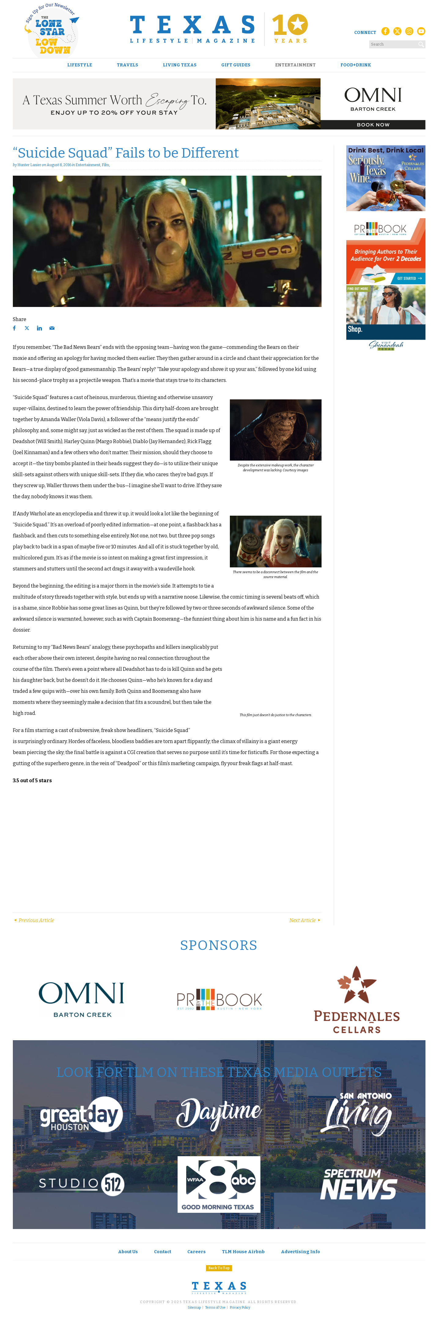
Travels (127, 65)
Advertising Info (300, 1251)
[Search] (421, 43)
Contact (162, 1251)
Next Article (305, 920)
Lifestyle (79, 65)
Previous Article (33, 920)
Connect (365, 32)
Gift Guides (235, 65)
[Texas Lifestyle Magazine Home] (218, 29)
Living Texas (180, 65)
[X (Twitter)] (397, 33)
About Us (128, 1251)
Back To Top (219, 1268)
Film (105, 165)
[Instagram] (409, 33)
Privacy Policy (240, 1308)
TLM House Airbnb (243, 1251)
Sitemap (194, 1308)
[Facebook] (385, 33)
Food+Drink (355, 65)
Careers (196, 1251)
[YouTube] (421, 33)
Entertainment (295, 65)
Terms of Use (215, 1308)
